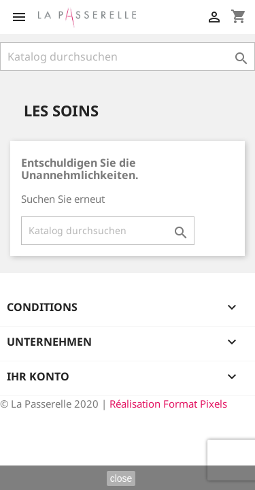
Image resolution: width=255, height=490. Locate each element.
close (121, 478)
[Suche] (127, 56)
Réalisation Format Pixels (168, 403)
